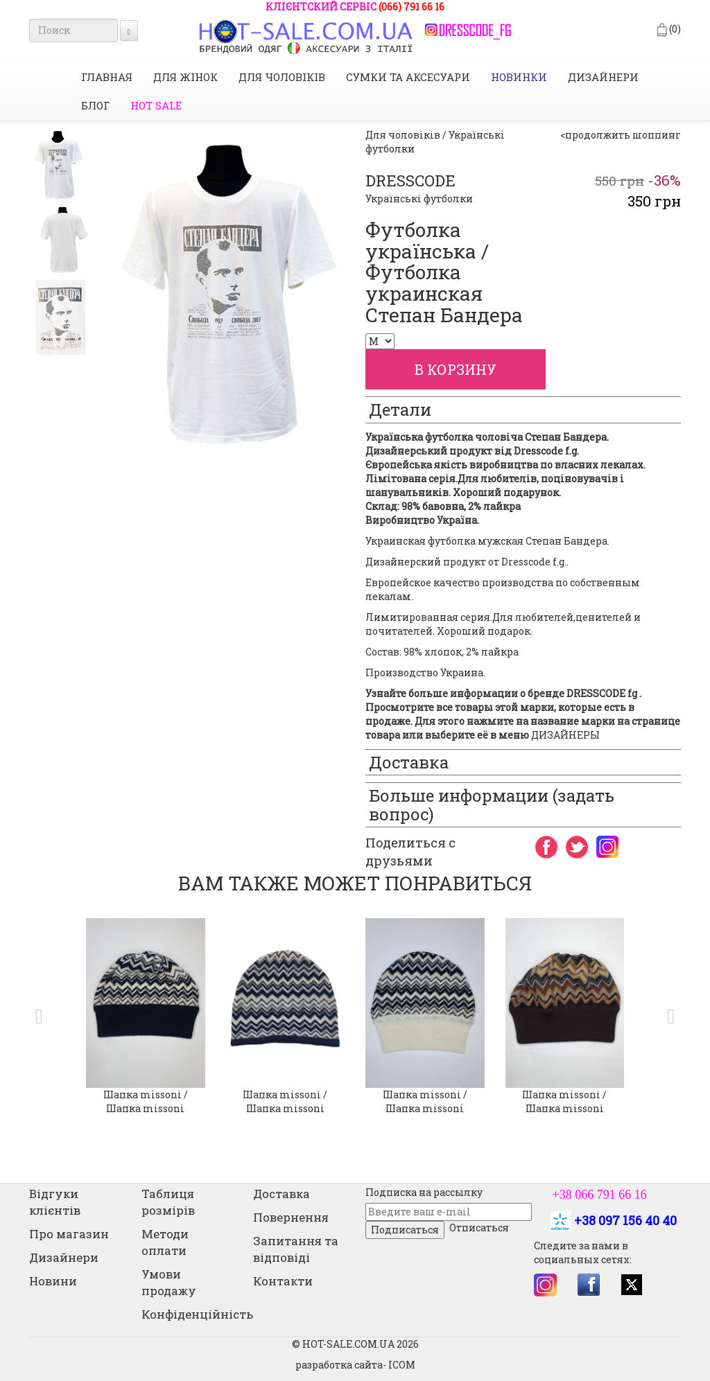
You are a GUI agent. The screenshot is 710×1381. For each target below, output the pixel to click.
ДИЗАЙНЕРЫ (565, 734)
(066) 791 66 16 (411, 6)
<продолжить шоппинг (620, 134)
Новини (53, 1281)
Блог (95, 105)
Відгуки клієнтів (54, 1202)
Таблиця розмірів (168, 1202)
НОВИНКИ (519, 77)
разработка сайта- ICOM (355, 1364)
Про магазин (69, 1234)
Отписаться (479, 1227)
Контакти (283, 1281)
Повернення (291, 1217)
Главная (106, 77)
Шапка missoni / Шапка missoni (145, 1101)
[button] (36, 1016)
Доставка (281, 1194)
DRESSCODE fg (601, 693)
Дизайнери (603, 77)
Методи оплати (165, 1242)
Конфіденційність (197, 1314)
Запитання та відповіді (295, 1249)
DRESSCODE (410, 180)
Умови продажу (168, 1282)
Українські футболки (419, 198)
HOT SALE (156, 105)
